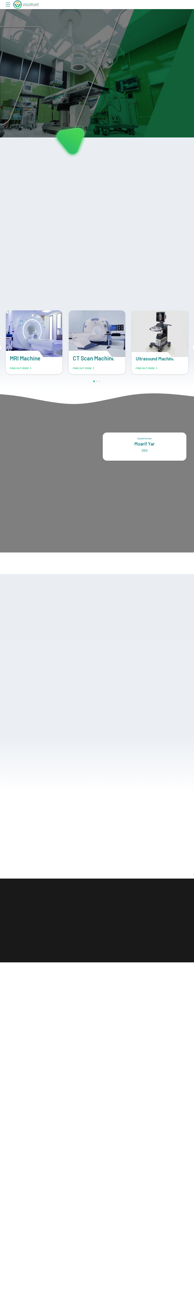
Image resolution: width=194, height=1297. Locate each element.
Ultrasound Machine (155, 359)
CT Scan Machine (94, 358)
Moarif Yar (144, 444)
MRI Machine (25, 358)
